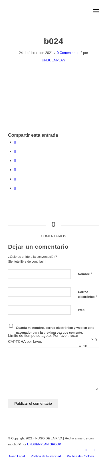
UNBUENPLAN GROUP (44, 444)
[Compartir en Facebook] (15, 142)
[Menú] (96, 11)
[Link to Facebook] (86, 450)
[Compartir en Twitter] (15, 151)
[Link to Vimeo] (94, 450)
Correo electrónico (87, 294)
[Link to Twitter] (77, 450)
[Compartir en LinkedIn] (15, 169)
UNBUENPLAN (53, 60)
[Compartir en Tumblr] (15, 179)
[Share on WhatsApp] (15, 160)
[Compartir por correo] (15, 188)
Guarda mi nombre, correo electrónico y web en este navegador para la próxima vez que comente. (55, 330)
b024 (53, 41)
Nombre (85, 274)
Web (81, 310)
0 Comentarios (68, 53)
